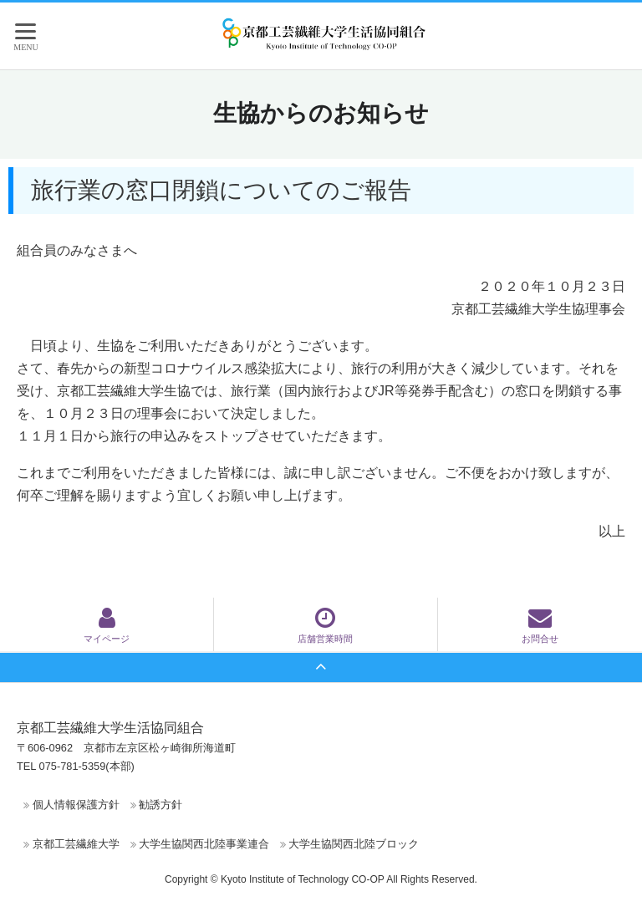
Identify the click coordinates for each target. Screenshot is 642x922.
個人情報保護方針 (76, 804)
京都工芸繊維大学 (76, 844)
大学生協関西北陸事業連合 (204, 844)
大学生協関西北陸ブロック (353, 844)
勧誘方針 (160, 804)
